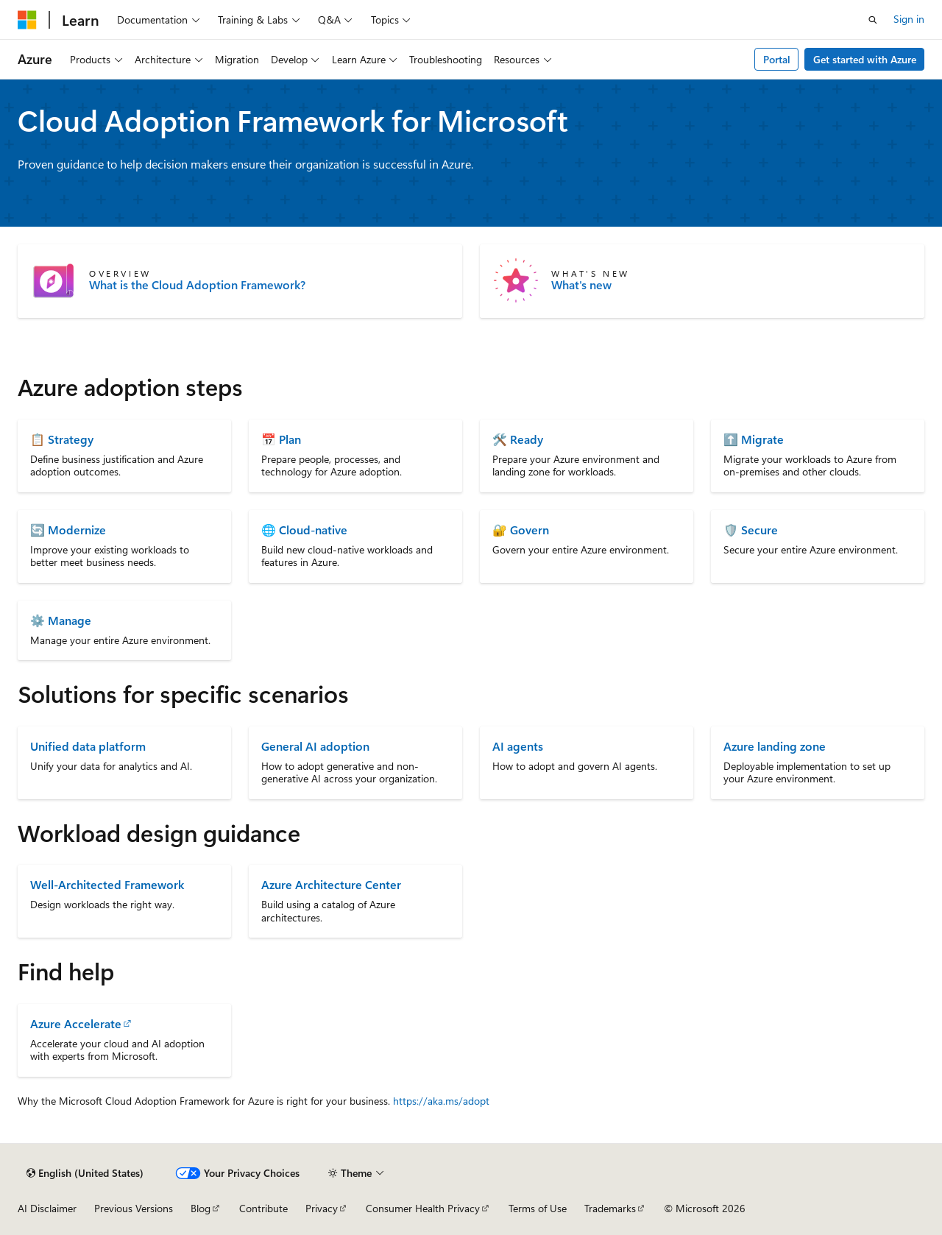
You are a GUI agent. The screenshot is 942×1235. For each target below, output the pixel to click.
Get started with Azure (864, 59)
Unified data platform (88, 746)
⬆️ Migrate (753, 439)
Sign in (908, 19)
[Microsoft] (27, 19)
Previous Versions (133, 1208)
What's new (581, 284)
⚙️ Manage (60, 620)
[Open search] (873, 20)
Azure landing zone (774, 746)
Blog (200, 1208)
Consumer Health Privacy (423, 1208)
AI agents (517, 746)
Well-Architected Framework (107, 884)
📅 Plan (281, 439)
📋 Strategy (61, 439)
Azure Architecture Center (331, 884)
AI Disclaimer (47, 1208)
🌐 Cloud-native (304, 529)
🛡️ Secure (750, 529)
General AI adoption (315, 746)
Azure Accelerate (75, 1023)
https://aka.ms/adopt (441, 1101)
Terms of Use (538, 1208)
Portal (776, 59)
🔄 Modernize (68, 529)
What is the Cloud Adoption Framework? (197, 284)
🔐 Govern (520, 529)
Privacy (321, 1208)
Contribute (263, 1208)
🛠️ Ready (517, 439)
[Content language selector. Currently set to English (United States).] (85, 1173)
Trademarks (610, 1208)
